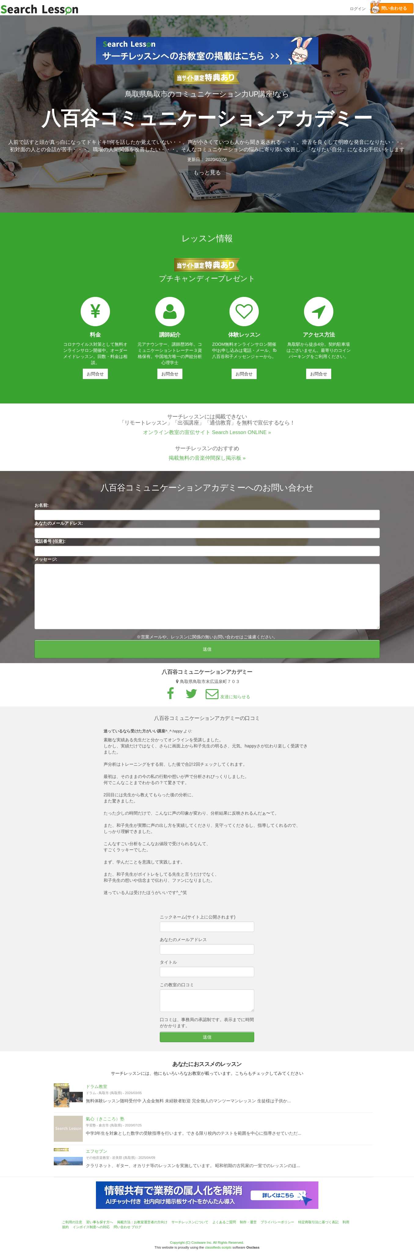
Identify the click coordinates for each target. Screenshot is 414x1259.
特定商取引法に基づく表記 (318, 1222)
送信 (207, 651)
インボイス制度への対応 (91, 1227)
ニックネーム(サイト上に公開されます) (197, 919)
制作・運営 (248, 1222)
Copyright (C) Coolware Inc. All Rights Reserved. (207, 1242)
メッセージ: (46, 562)
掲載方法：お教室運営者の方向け (142, 1222)
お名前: (42, 507)
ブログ (136, 1227)
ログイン (358, 8)
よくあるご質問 (224, 1222)
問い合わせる (388, 8)
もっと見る (207, 173)
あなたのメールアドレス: (59, 526)
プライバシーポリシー (277, 1222)
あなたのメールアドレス (183, 942)
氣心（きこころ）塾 (105, 1121)
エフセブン (96, 1153)
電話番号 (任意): (50, 544)
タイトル (168, 964)
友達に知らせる (227, 699)
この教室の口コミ (177, 987)
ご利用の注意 (72, 1222)
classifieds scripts (218, 1247)
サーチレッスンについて (189, 1222)
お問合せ (95, 373)
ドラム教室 (96, 1089)
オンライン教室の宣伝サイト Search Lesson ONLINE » (207, 435)
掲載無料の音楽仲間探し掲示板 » (207, 461)
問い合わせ (122, 1227)
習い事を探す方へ (99, 1222)
